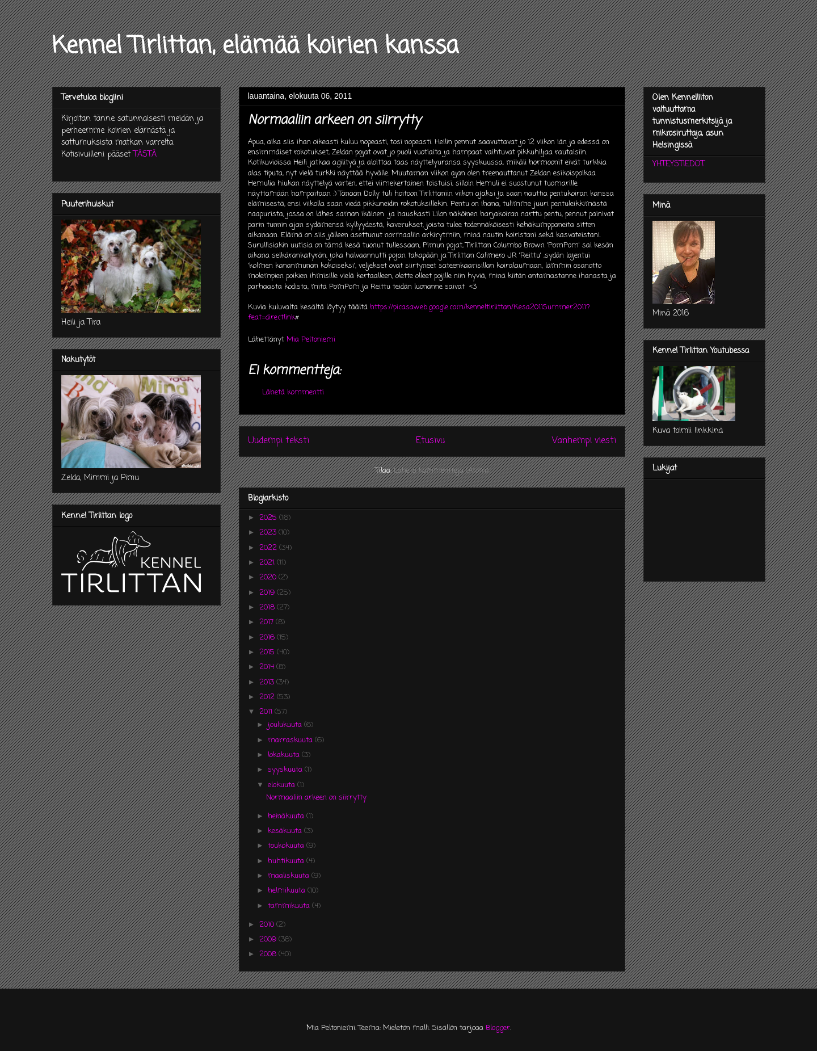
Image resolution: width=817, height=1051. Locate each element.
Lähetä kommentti (293, 392)
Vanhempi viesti (584, 441)
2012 (268, 697)
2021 (268, 562)
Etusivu (430, 441)
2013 (267, 682)
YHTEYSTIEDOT (678, 164)
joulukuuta (286, 725)
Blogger (498, 1028)
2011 (267, 712)
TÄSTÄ (145, 155)
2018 (268, 607)
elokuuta (282, 785)
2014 (267, 667)
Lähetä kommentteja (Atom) (441, 470)
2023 (269, 532)
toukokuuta (287, 845)
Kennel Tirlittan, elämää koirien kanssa (255, 47)
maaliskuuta (289, 876)
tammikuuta (290, 906)
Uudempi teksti (278, 441)
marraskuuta (291, 740)
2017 (267, 622)
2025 (269, 517)
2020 (269, 577)
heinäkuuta (287, 816)
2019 (268, 592)
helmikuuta (288, 890)
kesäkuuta (286, 831)
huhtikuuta (287, 861)
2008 (269, 954)
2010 (267, 924)
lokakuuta (285, 755)
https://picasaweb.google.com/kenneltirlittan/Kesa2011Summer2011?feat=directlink (419, 312)
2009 (269, 939)
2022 (269, 548)
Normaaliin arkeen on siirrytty (316, 797)
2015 (268, 652)
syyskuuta (286, 769)
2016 (268, 637)
